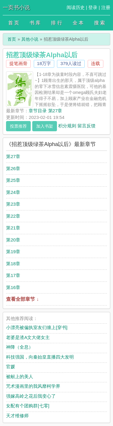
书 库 (35, 22)
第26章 (13, 168)
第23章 (13, 204)
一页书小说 (16, 8)
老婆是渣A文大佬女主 (28, 337)
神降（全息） (19, 347)
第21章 (13, 227)
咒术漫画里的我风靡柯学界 (33, 386)
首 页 (13, 22)
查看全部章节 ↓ (22, 299)
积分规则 (67, 125)
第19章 (13, 251)
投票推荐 (18, 126)
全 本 (78, 22)
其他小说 (29, 39)
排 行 (56, 22)
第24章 (13, 192)
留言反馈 (86, 125)
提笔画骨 (18, 63)
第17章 (13, 275)
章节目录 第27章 (45, 110)
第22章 (13, 216)
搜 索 (99, 22)
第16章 (13, 287)
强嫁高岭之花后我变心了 (31, 396)
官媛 (10, 366)
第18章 (13, 263)
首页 (12, 39)
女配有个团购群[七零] (27, 405)
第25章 (13, 180)
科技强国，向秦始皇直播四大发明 (40, 356)
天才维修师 (17, 415)
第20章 (13, 239)
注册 (105, 7)
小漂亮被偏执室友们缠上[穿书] (36, 327)
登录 (92, 7)
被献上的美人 (19, 376)
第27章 (13, 156)
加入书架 (44, 126)
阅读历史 (76, 7)
